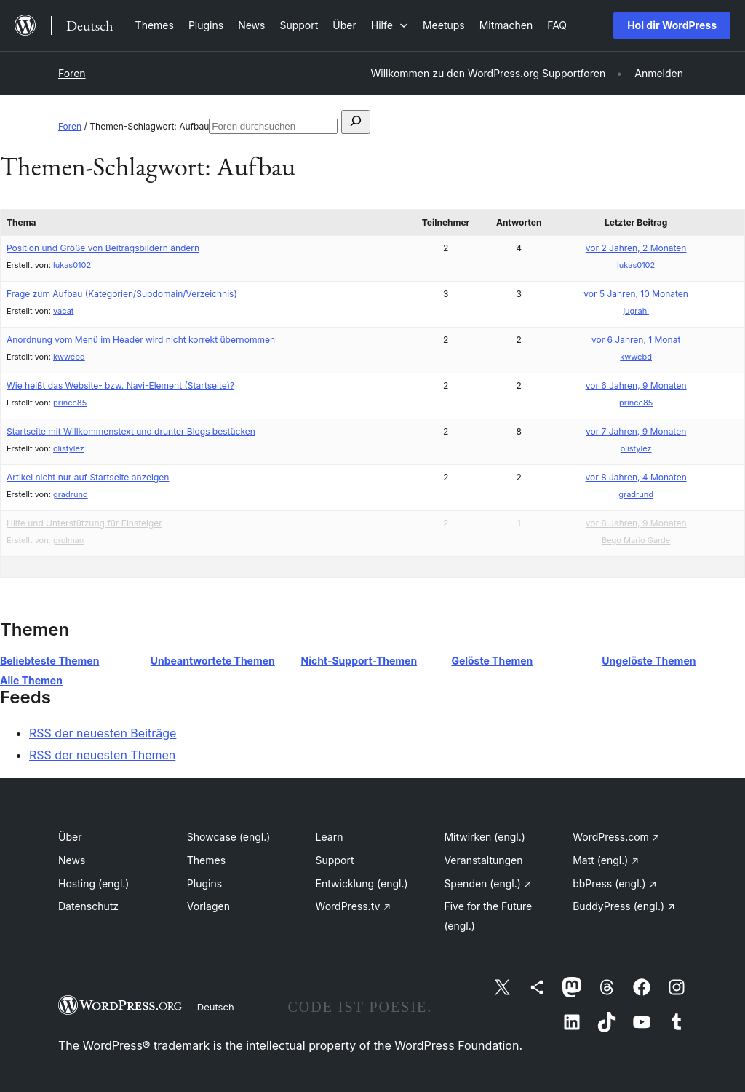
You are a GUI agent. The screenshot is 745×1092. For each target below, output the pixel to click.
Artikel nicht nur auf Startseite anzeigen (88, 477)
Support (335, 860)
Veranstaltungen (483, 860)
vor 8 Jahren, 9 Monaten (636, 523)
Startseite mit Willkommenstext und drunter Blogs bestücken (131, 431)
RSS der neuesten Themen (102, 755)
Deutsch (215, 1007)
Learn (329, 837)
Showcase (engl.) (229, 837)
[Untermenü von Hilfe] (389, 25)
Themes (206, 860)
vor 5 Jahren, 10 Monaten (635, 293)
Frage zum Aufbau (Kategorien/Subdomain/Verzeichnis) (122, 293)
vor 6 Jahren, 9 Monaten (636, 385)
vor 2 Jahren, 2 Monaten (636, 247)
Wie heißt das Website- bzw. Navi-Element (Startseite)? (120, 385)
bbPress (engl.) (614, 883)
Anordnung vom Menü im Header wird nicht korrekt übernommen (141, 339)
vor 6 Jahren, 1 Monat (635, 339)
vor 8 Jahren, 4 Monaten (636, 477)
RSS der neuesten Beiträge (102, 733)
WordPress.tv (353, 906)
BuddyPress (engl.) (624, 906)
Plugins (204, 883)
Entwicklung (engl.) (362, 883)
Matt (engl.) (606, 860)
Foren (72, 73)
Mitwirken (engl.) (484, 837)
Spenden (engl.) (487, 883)
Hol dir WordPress (672, 25)
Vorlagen (208, 906)
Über (69, 837)
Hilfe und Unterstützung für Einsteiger (84, 523)
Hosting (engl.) (93, 883)
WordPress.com (616, 837)
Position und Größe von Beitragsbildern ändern (103, 247)
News (71, 860)
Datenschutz (88, 906)
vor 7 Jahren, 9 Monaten (636, 431)
